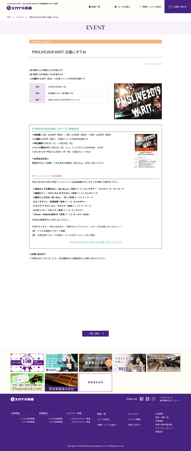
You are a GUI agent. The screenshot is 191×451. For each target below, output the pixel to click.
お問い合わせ (134, 424)
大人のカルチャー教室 (81, 421)
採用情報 (159, 420)
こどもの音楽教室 (27, 418)
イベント (19, 17)
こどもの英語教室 (55, 418)
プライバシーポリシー (164, 428)
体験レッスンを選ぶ (151, 6)
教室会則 (159, 431)
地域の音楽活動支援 (163, 424)
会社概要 (159, 413)
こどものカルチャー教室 (80, 418)
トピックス (133, 413)
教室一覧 (96, 6)
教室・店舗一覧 (161, 417)
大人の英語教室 (55, 421)
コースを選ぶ (124, 6)
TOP (8, 17)
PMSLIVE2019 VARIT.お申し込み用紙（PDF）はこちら (95, 242)
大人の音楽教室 (28, 421)
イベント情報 (134, 419)
